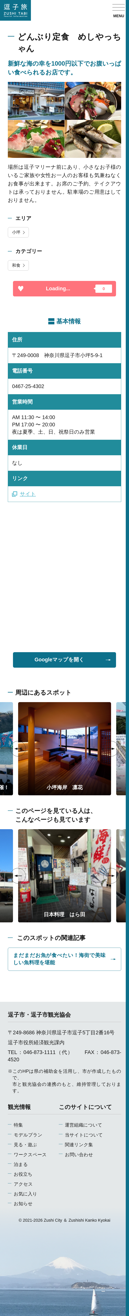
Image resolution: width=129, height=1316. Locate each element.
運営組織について (83, 1125)
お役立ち (23, 1174)
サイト (24, 494)
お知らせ (23, 1203)
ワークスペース (30, 1154)
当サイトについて (84, 1134)
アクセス (23, 1184)
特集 (18, 1125)
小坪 (19, 232)
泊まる (21, 1164)
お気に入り (25, 1193)
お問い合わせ (79, 1154)
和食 (19, 265)
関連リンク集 (79, 1144)
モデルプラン (28, 1134)
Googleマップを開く (73, 659)
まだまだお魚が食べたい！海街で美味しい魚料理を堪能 (64, 958)
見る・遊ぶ (25, 1144)
